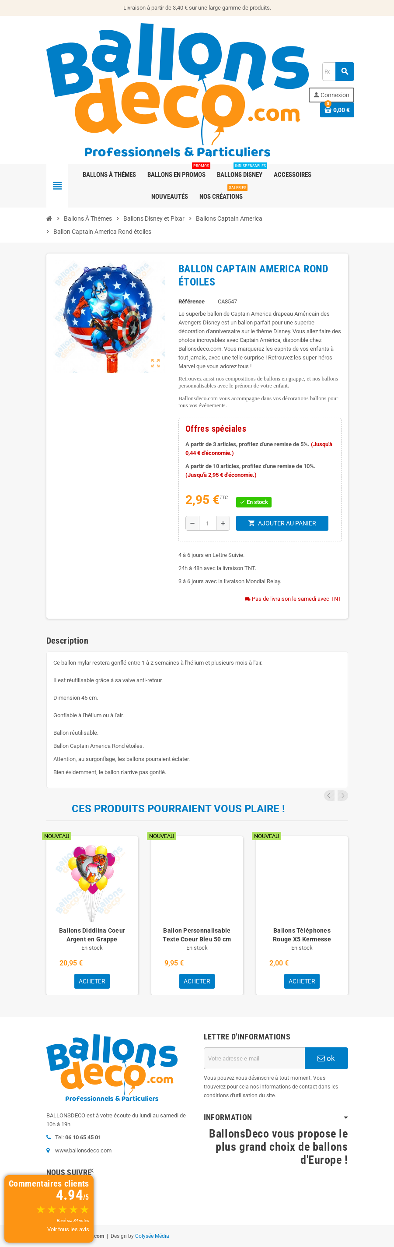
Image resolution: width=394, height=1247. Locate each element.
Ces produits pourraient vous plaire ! (178, 808)
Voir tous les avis (68, 1229)
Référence (191, 301)
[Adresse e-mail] (254, 1058)
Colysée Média (152, 1236)
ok (326, 1058)
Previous (331, 795)
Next (343, 795)
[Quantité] (207, 523)
